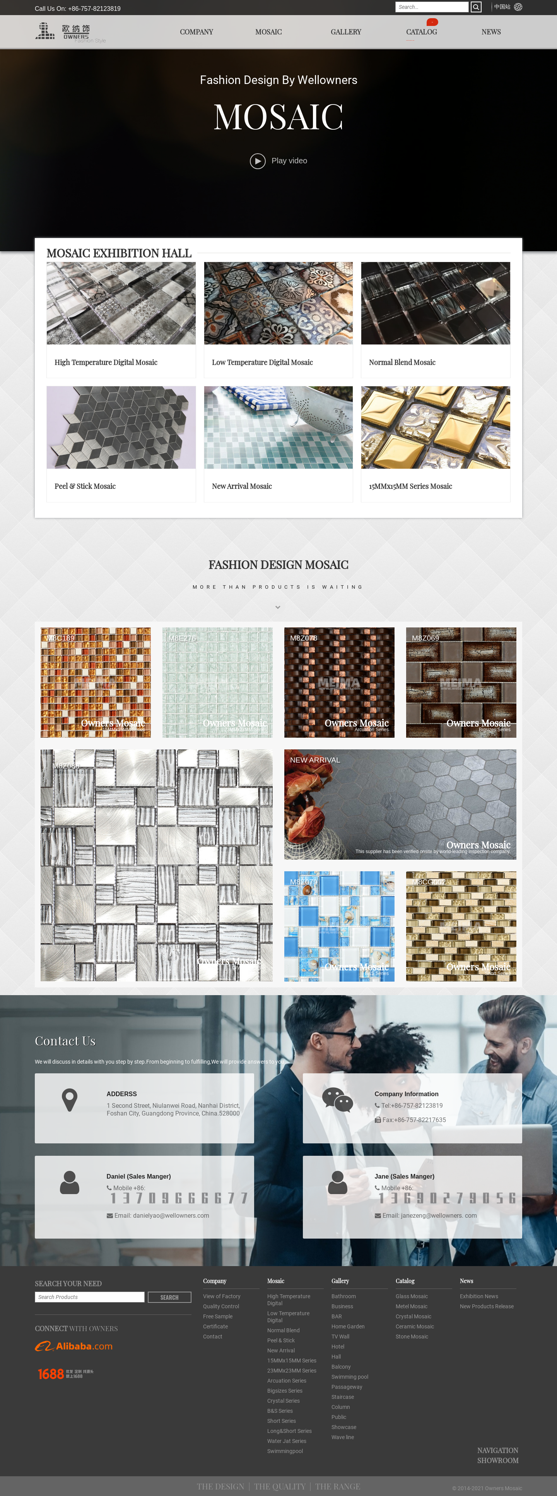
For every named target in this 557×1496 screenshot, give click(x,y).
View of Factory (222, 1296)
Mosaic (268, 31)
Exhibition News (479, 1296)
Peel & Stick (281, 1340)
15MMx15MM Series (291, 1360)
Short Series (281, 1421)
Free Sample (217, 1316)
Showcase (343, 1427)
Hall (336, 1357)
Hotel (337, 1346)
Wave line (342, 1437)
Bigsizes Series (284, 1391)
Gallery (346, 31)
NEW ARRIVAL (315, 760)
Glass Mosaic (412, 1296)
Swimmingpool (285, 1451)
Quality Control (221, 1306)
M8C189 (60, 638)
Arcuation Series (286, 1381)
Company (196, 31)
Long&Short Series (289, 1431)
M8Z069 (425, 638)
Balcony (341, 1367)
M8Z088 (65, 766)
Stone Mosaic (412, 1336)
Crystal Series (283, 1401)
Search (170, 1297)
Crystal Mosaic (413, 1316)
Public (338, 1417)
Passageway (346, 1387)
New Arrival (281, 1350)
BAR (336, 1316)
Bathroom (343, 1296)
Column (340, 1407)
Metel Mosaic (411, 1306)
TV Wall (340, 1336)
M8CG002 (429, 882)
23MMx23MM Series (291, 1370)
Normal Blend (283, 1330)
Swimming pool (349, 1377)
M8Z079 (303, 882)
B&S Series (280, 1411)
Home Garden (348, 1326)
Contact (212, 1336)
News (491, 31)
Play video (279, 160)
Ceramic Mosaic (415, 1326)
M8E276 (182, 638)
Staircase (342, 1397)
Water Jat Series (286, 1441)
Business (342, 1306)
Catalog (421, 31)
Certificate (215, 1326)
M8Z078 (303, 638)
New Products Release (487, 1306)
